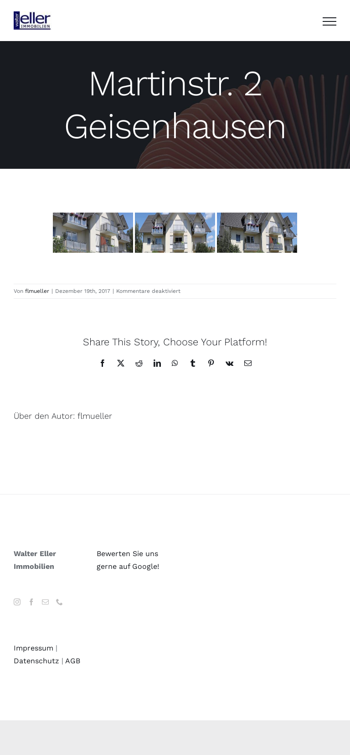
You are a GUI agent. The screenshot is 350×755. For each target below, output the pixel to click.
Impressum (33, 648)
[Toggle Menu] (329, 21)
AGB (72, 660)
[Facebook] (31, 602)
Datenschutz (36, 660)
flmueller (37, 291)
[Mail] (45, 602)
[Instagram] (17, 602)
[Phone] (59, 602)
